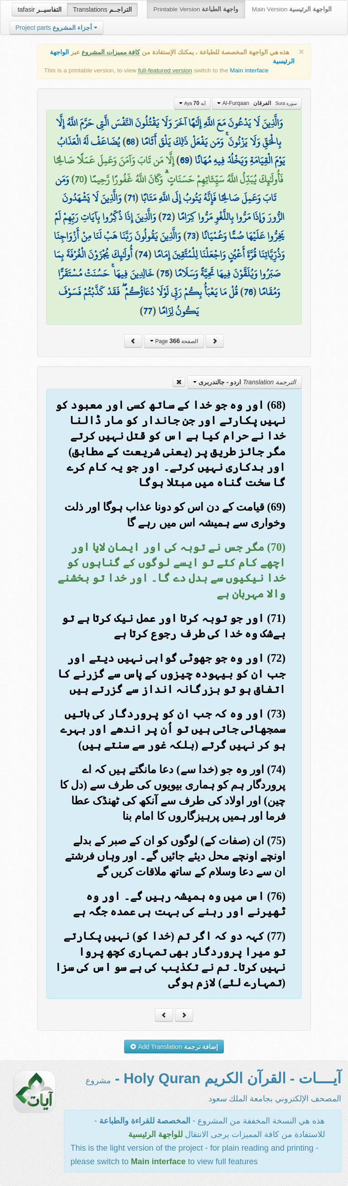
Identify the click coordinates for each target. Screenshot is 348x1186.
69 (184, 160)
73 (191, 236)
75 (164, 273)
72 (166, 217)
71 (131, 198)
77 (147, 311)
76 (248, 292)
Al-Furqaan (257, 103)
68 (130, 142)
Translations (102, 9)
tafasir (40, 9)
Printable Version (196, 9)
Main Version (292, 9)
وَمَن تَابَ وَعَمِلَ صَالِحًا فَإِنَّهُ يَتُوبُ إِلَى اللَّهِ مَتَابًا (165, 188)
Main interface (249, 70)
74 (143, 254)
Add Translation (174, 1046)
